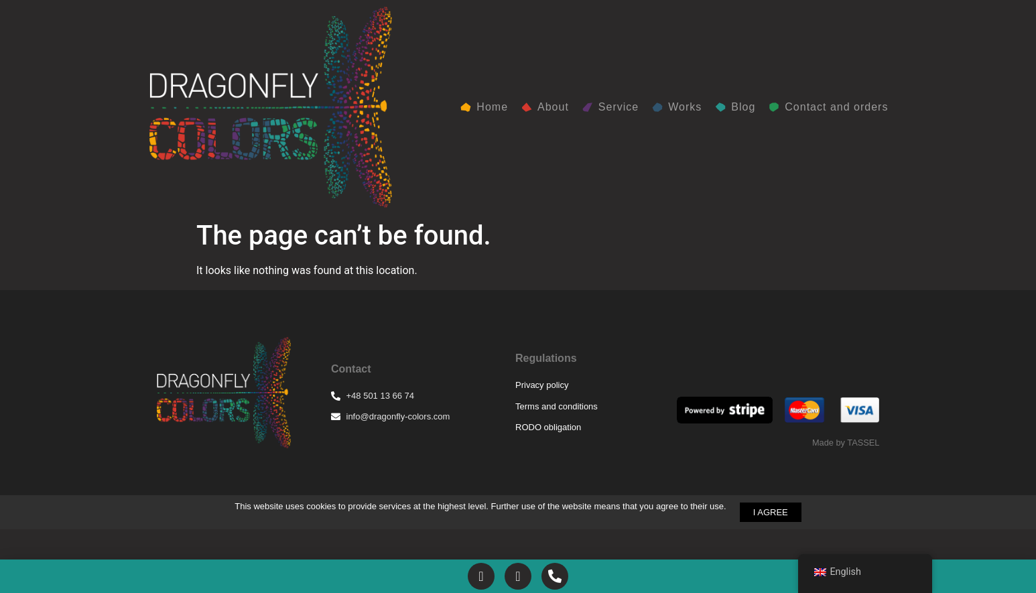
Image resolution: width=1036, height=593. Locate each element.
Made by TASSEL (846, 443)
